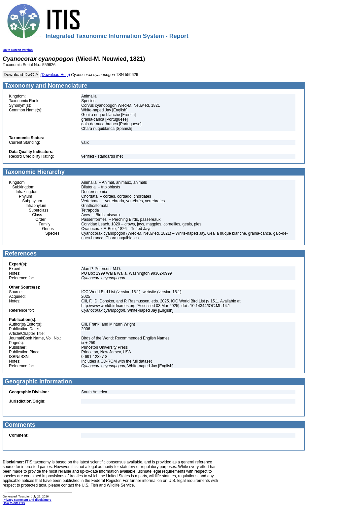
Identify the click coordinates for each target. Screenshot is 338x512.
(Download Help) (55, 74)
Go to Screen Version (18, 50)
